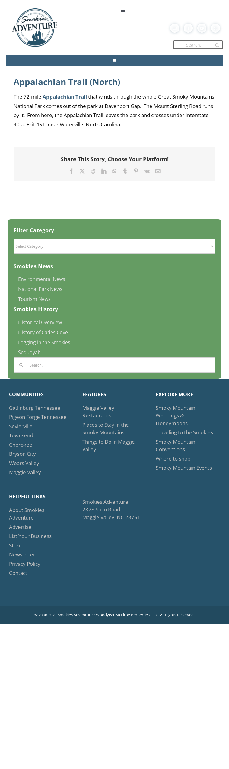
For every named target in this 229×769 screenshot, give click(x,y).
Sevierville (21, 426)
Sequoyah (29, 352)
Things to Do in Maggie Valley (108, 445)
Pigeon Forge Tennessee (38, 416)
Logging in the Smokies (44, 342)
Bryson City (22, 453)
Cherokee (20, 444)
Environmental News (41, 279)
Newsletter (22, 554)
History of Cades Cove (43, 332)
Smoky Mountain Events (184, 467)
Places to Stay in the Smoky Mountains (105, 428)
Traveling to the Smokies (184, 432)
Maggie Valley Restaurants (98, 411)
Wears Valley (24, 463)
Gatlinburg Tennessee (34, 407)
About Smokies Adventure (26, 514)
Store (15, 545)
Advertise (20, 526)
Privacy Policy (24, 563)
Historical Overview (40, 322)
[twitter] (215, 28)
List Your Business (30, 536)
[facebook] (188, 28)
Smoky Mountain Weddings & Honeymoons (175, 415)
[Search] (217, 45)
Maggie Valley (25, 472)
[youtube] (201, 28)
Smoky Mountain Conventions (175, 445)
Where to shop (173, 458)
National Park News (40, 289)
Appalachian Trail (65, 96)
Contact (18, 572)
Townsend (21, 435)
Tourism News (34, 299)
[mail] (174, 28)
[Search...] (198, 44)
